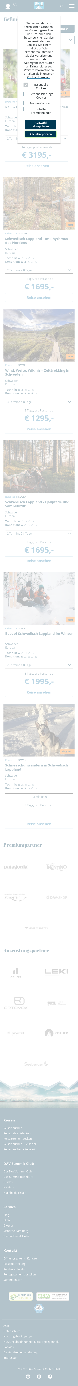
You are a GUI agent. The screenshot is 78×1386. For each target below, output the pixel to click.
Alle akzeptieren (41, 134)
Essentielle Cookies (41, 86)
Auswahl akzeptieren (41, 124)
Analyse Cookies (40, 103)
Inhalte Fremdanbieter (41, 111)
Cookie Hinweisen (38, 77)
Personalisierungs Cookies (41, 95)
